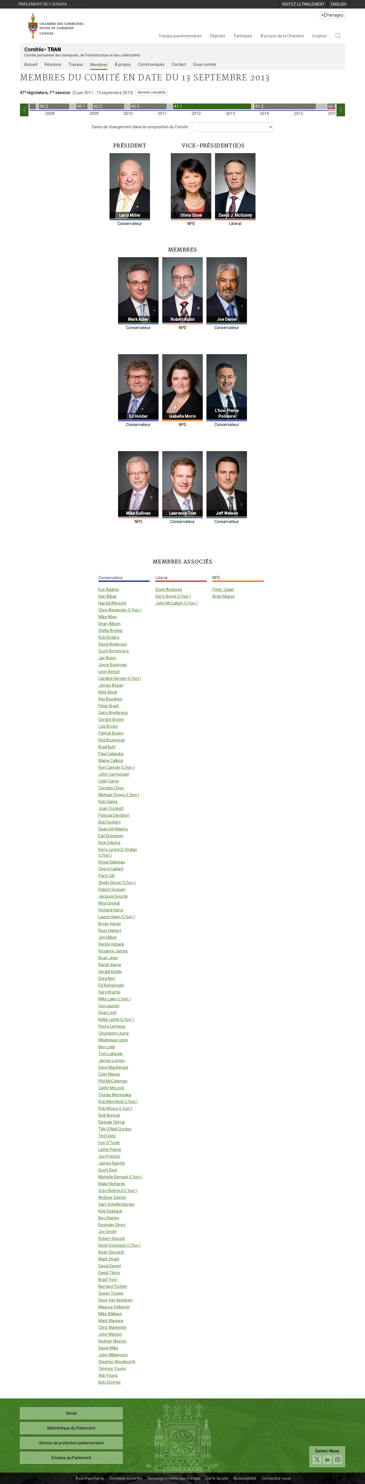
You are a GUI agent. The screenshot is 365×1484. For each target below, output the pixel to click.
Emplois (320, 36)
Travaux (75, 64)
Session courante (151, 92)
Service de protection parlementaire (71, 1443)
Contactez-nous (276, 1478)
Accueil (30, 64)
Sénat (71, 1413)
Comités (34, 49)
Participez (243, 36)
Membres (99, 64)
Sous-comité (204, 64)
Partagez (332, 15)
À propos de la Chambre (282, 36)
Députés (217, 36)
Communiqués (151, 64)
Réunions (52, 64)
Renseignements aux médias (174, 1478)
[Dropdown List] (232, 127)
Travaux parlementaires (180, 36)
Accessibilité (245, 1478)
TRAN (54, 49)
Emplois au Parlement (71, 1457)
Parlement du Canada (43, 4)
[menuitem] (303, 4)
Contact (179, 64)
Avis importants (90, 1478)
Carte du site (217, 1478)
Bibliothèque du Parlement (71, 1428)
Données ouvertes (126, 1478)
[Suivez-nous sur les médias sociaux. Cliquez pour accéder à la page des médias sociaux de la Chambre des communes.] (327, 1456)
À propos (123, 64)
